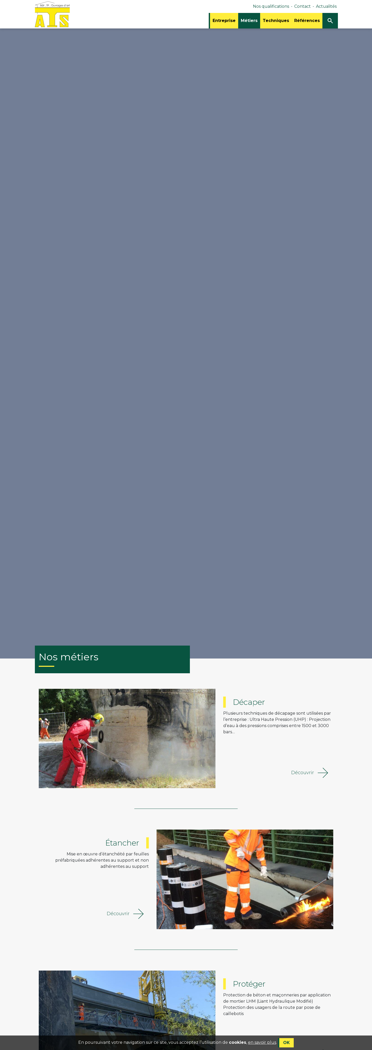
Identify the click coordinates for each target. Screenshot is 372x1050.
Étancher (122, 843)
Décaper (249, 702)
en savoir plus (262, 1045)
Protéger (249, 984)
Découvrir (309, 773)
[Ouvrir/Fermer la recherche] (330, 20)
